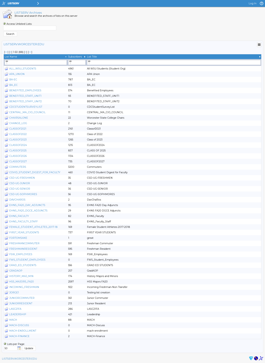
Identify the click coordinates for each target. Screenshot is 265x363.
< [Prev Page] (10, 52)
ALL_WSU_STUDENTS (22, 68)
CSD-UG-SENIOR (19, 188)
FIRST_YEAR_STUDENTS (24, 232)
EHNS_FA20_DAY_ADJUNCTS (27, 205)
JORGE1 (14, 292)
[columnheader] (35, 56)
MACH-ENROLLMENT (22, 330)
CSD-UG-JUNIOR (19, 183)
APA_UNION (17, 74)
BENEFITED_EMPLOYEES (25, 90)
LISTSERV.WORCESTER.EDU (19, 358)
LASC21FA (15, 308)
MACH (13, 319)
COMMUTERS (17, 166)
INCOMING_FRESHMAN (24, 287)
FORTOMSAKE (18, 237)
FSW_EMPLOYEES (20, 254)
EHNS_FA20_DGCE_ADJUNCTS (28, 210)
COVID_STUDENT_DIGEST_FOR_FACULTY (34, 172)
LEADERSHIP (17, 314)
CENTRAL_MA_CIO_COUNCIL (27, 112)
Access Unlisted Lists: (19, 23)
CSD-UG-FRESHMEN (22, 177)
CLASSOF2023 (18, 139)
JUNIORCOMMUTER (22, 298)
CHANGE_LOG (18, 123)
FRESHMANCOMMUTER (24, 243)
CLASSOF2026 (18, 156)
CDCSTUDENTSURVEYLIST (25, 106)
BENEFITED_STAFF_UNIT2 (25, 101)
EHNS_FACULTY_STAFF (23, 221)
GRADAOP (15, 270)
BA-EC (13, 79)
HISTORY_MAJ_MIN (21, 276)
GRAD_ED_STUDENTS (22, 265)
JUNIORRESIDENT (20, 303)
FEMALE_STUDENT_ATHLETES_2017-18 (33, 227)
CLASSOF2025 (17, 150)
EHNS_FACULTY (19, 216)
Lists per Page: (16, 344)
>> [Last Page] (30, 52)
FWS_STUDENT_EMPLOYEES (27, 259)
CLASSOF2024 (18, 145)
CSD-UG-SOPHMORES (23, 194)
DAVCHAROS (17, 199)
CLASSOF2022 (18, 134)
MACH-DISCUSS (19, 325)
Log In (252, 3)
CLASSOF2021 (17, 128)
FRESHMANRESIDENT (23, 248)
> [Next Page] (25, 52)
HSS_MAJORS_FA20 (21, 281)
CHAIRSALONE (18, 117)
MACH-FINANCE (19, 336)
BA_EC (13, 85)
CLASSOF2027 (18, 161)
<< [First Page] (6, 52)
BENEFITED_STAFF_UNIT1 (25, 95)
